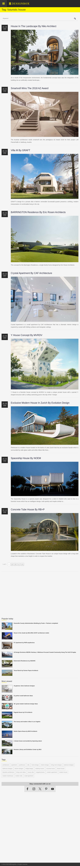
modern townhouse (7, 776)
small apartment (28, 776)
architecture (5, 765)
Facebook (27, 789)
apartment (14, 765)
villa (28, 765)
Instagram (34, 789)
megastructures (40, 772)
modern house (63, 772)
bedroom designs (69, 765)
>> (22, 564)
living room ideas (21, 772)
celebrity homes (39, 768)
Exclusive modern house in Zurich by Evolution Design (40, 402)
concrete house (50, 768)
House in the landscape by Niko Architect (33, 26)
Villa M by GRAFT (20, 150)
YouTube (52, 789)
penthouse (22, 765)
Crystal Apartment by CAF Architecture (31, 273)
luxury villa (31, 772)
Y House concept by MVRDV (26, 335)
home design (35, 765)
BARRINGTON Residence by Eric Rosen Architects (38, 212)
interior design (45, 765)
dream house (60, 768)
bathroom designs (7, 768)
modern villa (18, 776)
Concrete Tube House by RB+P (28, 509)
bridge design (29, 768)
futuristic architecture (8, 772)
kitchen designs (19, 768)
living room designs (56, 765)
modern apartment (52, 772)
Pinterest (46, 789)
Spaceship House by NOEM (26, 458)
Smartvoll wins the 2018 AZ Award (29, 88)
